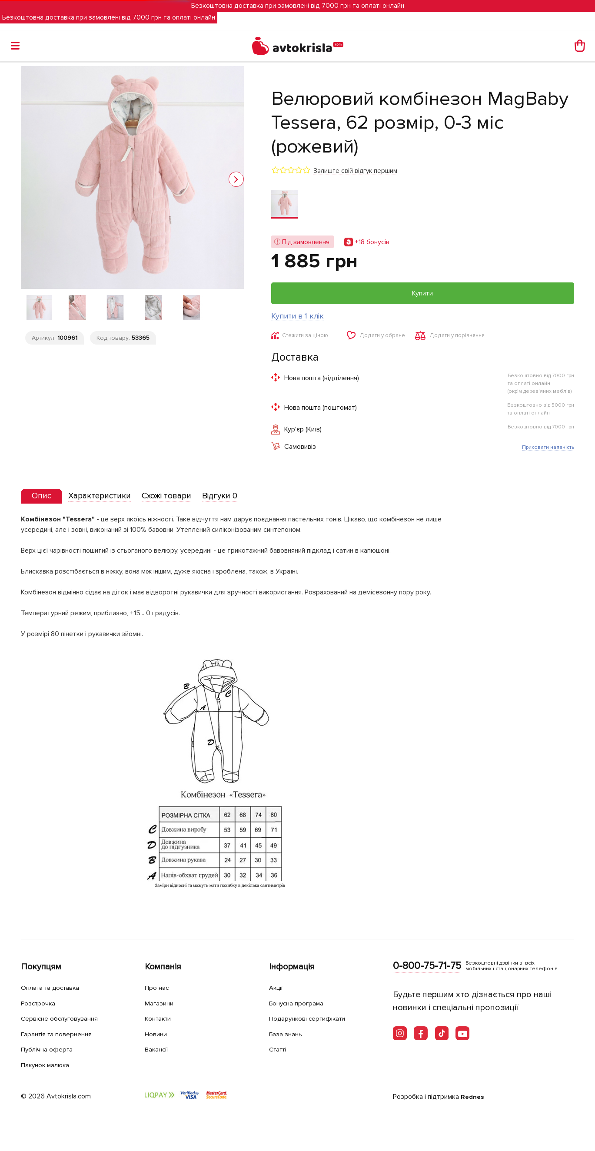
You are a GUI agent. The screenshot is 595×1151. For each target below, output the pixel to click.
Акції (277, 987)
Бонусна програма (301, 1003)
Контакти (161, 1018)
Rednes (473, 1096)
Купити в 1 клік (297, 316)
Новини (158, 1033)
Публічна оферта (50, 1049)
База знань (288, 1033)
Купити (422, 293)
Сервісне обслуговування (65, 1018)
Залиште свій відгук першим (355, 171)
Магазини (162, 1003)
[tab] (45, 499)
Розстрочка (41, 1003)
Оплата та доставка (55, 987)
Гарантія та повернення (62, 1033)
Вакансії (159, 1049)
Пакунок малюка (49, 1064)
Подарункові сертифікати (313, 1018)
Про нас (158, 987)
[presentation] (45, 499)
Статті (279, 1049)
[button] (236, 179)
